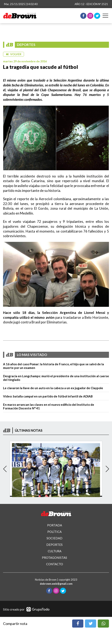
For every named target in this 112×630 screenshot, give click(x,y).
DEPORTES (54, 544)
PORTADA (54, 525)
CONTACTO (54, 564)
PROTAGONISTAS (54, 557)
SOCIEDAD (54, 538)
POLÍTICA (54, 531)
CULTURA (54, 551)
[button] (13, 54)
